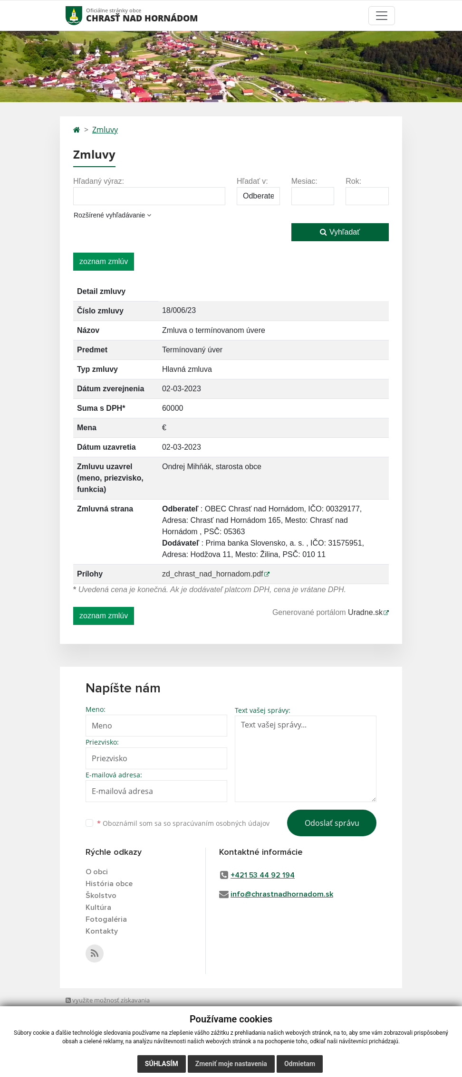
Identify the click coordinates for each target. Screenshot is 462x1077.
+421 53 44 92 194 (263, 875)
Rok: (353, 181)
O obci (97, 872)
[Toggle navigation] (381, 15)
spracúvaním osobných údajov (221, 823)
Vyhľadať (340, 232)
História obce (109, 884)
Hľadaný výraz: (98, 181)
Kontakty (102, 931)
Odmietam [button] (299, 1064)
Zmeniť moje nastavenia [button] (231, 1064)
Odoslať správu (332, 823)
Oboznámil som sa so (183, 823)
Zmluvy (105, 129)
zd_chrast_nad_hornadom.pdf (212, 574)
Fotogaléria (106, 919)
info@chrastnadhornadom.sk (282, 894)
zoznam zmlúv (103, 261)
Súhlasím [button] (161, 1064)
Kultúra (98, 907)
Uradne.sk (365, 612)
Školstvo (101, 895)
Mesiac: (304, 181)
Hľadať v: (252, 181)
